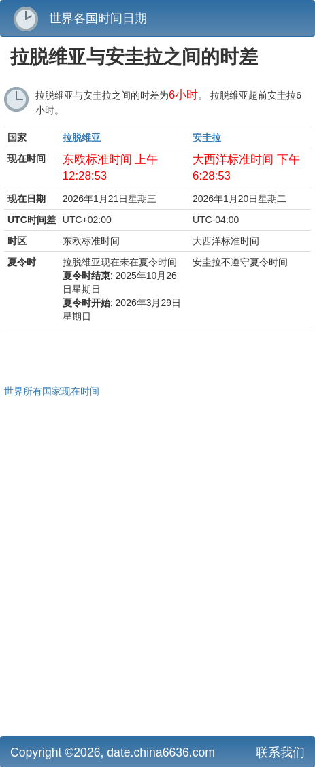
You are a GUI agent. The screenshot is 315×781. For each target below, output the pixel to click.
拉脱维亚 (82, 137)
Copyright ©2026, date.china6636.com (112, 752)
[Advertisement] (157, 565)
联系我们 (280, 752)
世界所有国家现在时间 (51, 391)
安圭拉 (207, 137)
